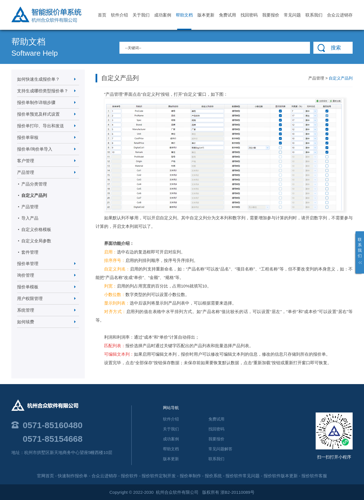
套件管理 (29, 252)
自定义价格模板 (36, 229)
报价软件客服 (314, 475)
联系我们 (313, 15)
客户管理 (25, 160)
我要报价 (270, 15)
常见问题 (292, 15)
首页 (102, 15)
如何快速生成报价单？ (38, 79)
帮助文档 (184, 21)
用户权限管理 (30, 298)
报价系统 (213, 475)
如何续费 (25, 321)
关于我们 (141, 15)
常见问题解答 (220, 449)
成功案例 (162, 15)
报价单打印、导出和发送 (40, 125)
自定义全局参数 (36, 240)
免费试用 (227, 15)
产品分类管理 (34, 184)
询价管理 (25, 275)
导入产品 (29, 218)
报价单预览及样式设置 (38, 114)
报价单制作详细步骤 (36, 102)
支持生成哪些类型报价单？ (42, 90)
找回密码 (249, 15)
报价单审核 (27, 137)
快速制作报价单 (73, 475)
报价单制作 (190, 475)
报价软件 (129, 475)
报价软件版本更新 (281, 475)
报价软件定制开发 (159, 475)
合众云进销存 (340, 15)
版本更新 (205, 15)
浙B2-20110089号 (237, 492)
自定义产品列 (34, 195)
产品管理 (25, 172)
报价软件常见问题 (243, 475)
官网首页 (45, 475)
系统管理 (25, 310)
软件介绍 (119, 15)
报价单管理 (27, 263)
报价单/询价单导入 (34, 149)
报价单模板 (27, 286)
